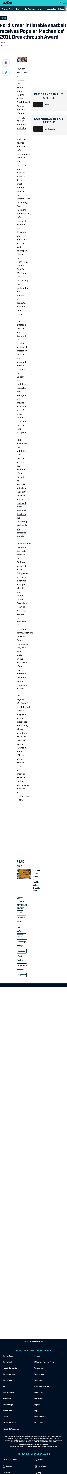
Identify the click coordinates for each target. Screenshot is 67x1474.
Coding (19, 9)
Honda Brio (38, 1423)
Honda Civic (38, 1392)
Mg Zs (5, 1386)
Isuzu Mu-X (7, 1399)
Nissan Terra (7, 1411)
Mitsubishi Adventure (11, 1429)
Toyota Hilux (39, 1368)
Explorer (21, 975)
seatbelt (21, 951)
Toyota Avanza (8, 1392)
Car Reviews (30, 9)
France (38, 1459)
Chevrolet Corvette (41, 1386)
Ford (47, 105)
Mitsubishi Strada (9, 1423)
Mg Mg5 (37, 1405)
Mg (35, 1411)
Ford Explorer (50, 129)
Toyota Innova (39, 1374)
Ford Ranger (39, 1399)
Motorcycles (50, 9)
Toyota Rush (7, 1362)
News (3, 18)
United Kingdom (10, 1459)
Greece (7, 1466)
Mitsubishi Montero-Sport (44, 1362)
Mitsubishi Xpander (10, 1368)
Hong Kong (40, 1466)
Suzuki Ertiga (8, 1405)
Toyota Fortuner (9, 1374)
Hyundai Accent (40, 1417)
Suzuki (5, 1417)
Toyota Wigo (7, 1380)
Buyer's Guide (8, 9)
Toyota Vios (38, 1380)
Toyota (37, 1356)
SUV (20, 936)
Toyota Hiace (8, 1356)
